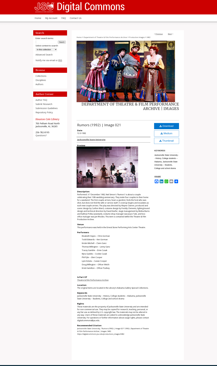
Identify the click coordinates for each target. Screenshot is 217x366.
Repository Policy (44, 112)
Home (79, 37)
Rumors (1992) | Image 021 (99, 125)
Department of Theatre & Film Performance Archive (105, 37)
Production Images (137, 37)
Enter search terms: (45, 38)
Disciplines (41, 80)
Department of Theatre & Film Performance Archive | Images (130, 106)
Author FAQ (41, 99)
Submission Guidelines (47, 108)
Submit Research (44, 104)
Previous (159, 34)
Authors (39, 84)
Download (166, 126)
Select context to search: (47, 45)
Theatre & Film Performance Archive (93, 280)
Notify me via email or (49, 60)
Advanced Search (44, 54)
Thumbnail (166, 140)
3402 (148, 37)
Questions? (41, 135)
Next (170, 34)
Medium (166, 133)
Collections (41, 75)
